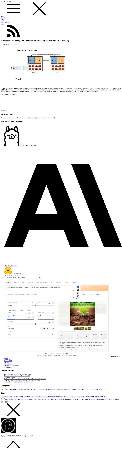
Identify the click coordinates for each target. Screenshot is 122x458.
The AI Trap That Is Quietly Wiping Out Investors (17, 374)
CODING (12, 396)
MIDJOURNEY (93, 396)
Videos (2, 19)
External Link (14, 94)
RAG (18, 396)
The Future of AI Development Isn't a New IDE (17, 376)
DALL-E (85, 396)
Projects (3, 17)
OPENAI (34, 396)
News (2, 16)
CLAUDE (33, 399)
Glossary (7, 22)
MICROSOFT (26, 396)
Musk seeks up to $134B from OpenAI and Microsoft (18, 382)
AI (75, 389)
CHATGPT (69, 389)
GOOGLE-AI (47, 396)
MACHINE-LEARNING (99, 389)
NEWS (89, 389)
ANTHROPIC (102, 396)
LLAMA (79, 396)
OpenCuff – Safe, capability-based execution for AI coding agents (22, 380)
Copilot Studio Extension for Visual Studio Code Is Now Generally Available (25, 379)
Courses (3, 22)
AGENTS (65, 396)
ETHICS (40, 389)
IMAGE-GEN (82, 389)
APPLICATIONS (13, 389)
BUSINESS (33, 389)
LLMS (4, 389)
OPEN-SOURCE (59, 389)
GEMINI (62, 399)
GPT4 (40, 396)
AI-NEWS (72, 396)
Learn (3, 20)
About (2, 24)
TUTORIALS (49, 389)
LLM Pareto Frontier (9, 377)
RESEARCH (24, 389)
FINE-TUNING (57, 396)
